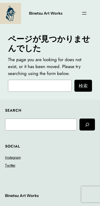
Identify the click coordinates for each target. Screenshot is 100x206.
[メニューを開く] (84, 13)
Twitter (10, 165)
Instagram (13, 157)
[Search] (87, 125)
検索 (83, 86)
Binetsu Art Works (45, 13)
